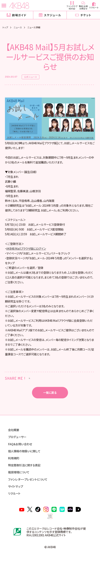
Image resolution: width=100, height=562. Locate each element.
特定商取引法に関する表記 (24, 465)
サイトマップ (15, 486)
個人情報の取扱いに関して (24, 451)
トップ (5, 27)
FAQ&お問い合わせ (20, 444)
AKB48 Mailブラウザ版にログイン (26, 248)
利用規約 (13, 458)
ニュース (18, 27)
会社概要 (13, 430)
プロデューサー (17, 437)
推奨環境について (18, 472)
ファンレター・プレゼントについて (27, 479)
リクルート (14, 493)
